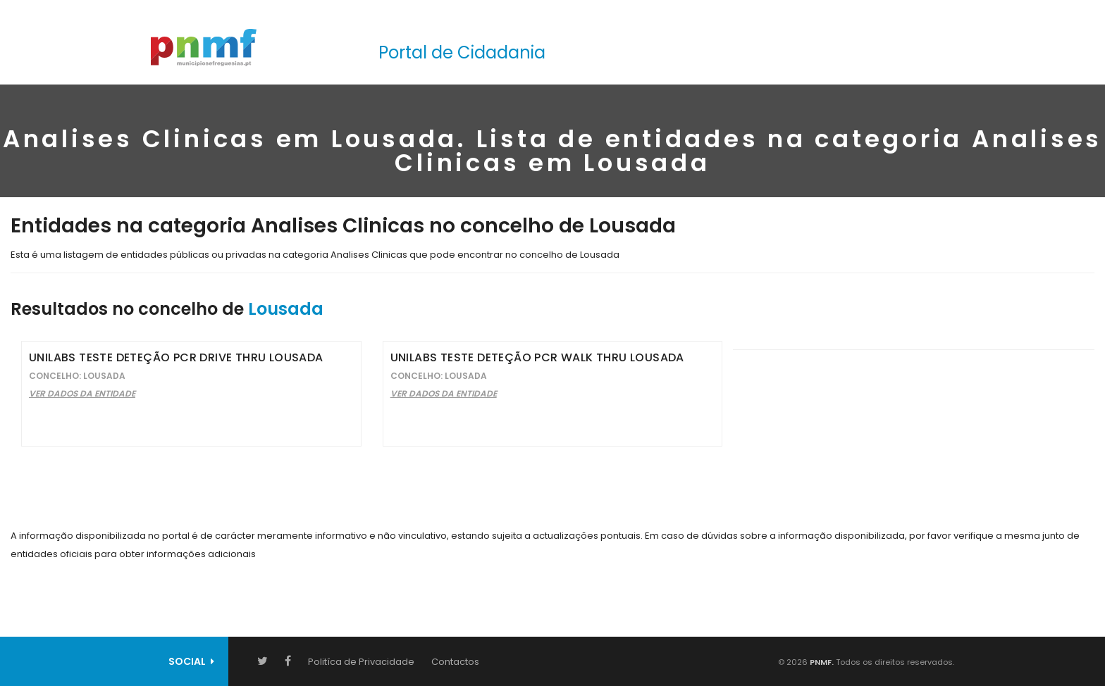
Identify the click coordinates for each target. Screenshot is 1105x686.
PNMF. (821, 662)
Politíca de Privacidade (361, 661)
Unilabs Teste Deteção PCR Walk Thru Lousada (537, 357)
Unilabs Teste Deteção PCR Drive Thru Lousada (176, 357)
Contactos (455, 661)
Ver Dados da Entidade (82, 393)
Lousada (285, 308)
